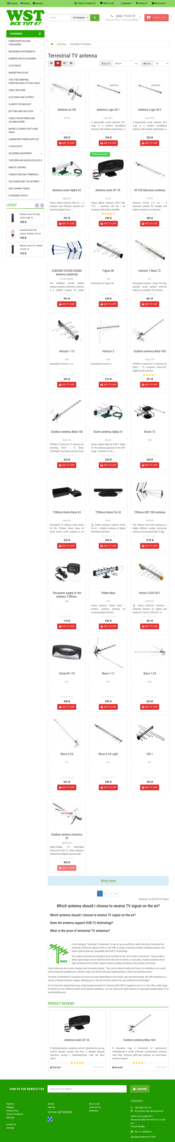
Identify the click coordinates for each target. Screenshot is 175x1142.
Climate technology (20, 104)
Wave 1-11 (108, 673)
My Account (94, 1104)
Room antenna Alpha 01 (108, 431)
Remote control (17, 167)
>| (116, 893)
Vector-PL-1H (67, 673)
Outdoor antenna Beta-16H (150, 351)
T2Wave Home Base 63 (67, 512)
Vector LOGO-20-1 (149, 593)
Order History (95, 1107)
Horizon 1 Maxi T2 (150, 270)
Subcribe (140, 1089)
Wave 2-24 (66, 754)
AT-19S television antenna (149, 190)
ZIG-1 (149, 754)
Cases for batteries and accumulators (22, 120)
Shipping (10, 1107)
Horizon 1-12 (67, 351)
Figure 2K (108, 270)
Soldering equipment (25, 153)
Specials (51, 1107)
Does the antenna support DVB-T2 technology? (81, 923)
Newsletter (94, 1110)
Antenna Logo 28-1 (108, 109)
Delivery (25, 3)
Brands (51, 1104)
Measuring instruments (25, 51)
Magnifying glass (18, 72)
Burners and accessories (25, 58)
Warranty (38, 3)
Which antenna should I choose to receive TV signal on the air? (93, 915)
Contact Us (11, 1124)
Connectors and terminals (24, 174)
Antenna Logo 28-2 (149, 109)
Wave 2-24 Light (108, 754)
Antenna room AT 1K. (108, 190)
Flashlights (15, 146)
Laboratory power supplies (24, 139)
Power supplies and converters (19, 43)
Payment (12, 3)
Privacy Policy (12, 1110)
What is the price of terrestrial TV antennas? (80, 931)
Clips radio (15, 65)
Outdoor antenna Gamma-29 (67, 836)
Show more (108, 881)
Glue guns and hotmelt (21, 97)
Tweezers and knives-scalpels (25, 160)
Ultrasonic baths (18, 195)
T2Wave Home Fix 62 (108, 512)
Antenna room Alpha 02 (66, 190)
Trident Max (108, 593)
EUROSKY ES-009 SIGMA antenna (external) (67, 272)
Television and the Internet (25, 181)
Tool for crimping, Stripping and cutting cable (25, 81)
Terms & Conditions (14, 1114)
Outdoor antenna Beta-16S (67, 431)
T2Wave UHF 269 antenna (149, 512)
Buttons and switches (25, 111)
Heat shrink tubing (19, 188)
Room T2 (149, 431)
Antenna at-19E (67, 109)
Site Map (10, 1128)
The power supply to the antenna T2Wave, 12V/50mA (66, 596)
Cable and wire (17, 90)
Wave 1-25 (149, 673)
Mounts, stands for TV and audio (23, 130)
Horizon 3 (108, 351)
